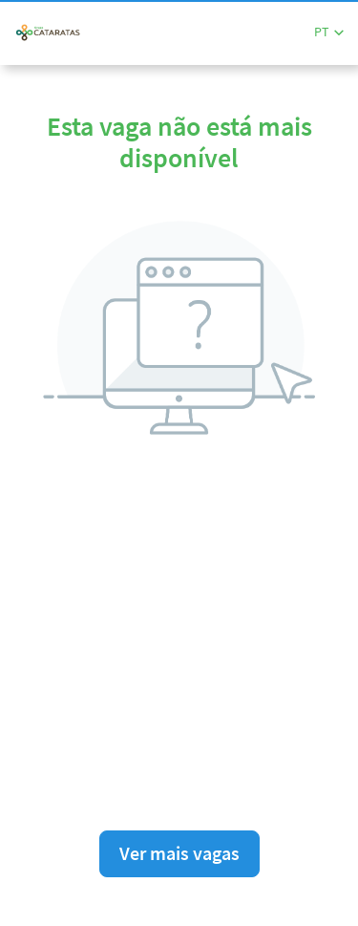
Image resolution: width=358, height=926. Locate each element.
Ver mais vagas (179, 853)
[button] (329, 32)
